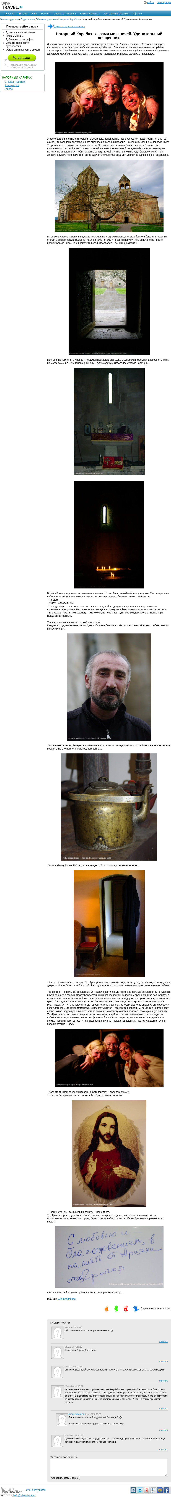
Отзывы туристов (9, 19)
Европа (23, 13)
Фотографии (12, 85)
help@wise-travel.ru (24, 1498)
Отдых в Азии (27, 19)
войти (150, 2)
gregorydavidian (76, 1414)
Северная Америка (65, 13)
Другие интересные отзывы (66, 26)
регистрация (164, 2)
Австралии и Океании (116, 13)
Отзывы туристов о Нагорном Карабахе (58, 19)
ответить (163, 1341)
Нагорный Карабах (17, 77)
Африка (137, 13)
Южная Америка (89, 13)
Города (9, 88)
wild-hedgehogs (67, 1298)
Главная (9, 13)
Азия (34, 13)
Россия (45, 13)
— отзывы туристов (23, 1493)
